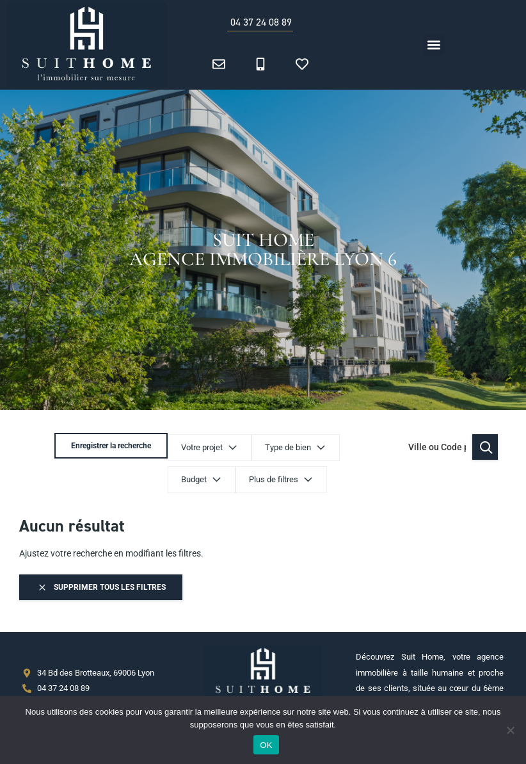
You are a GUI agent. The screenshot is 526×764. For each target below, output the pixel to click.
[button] (434, 45)
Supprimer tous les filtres (101, 587)
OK (266, 745)
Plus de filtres (161, 480)
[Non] (510, 730)
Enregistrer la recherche (441, 447)
